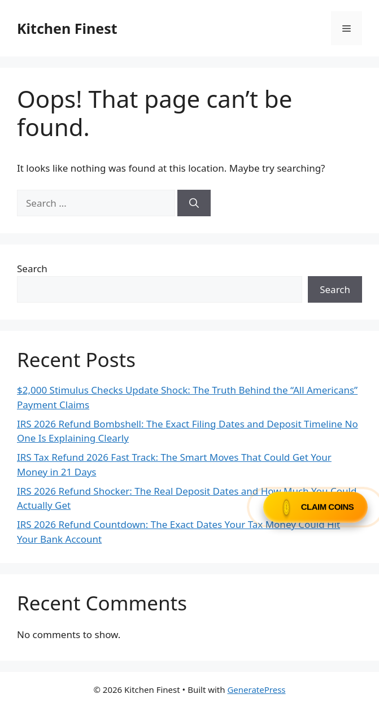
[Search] (194, 203)
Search (32, 268)
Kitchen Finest (67, 28)
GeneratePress (256, 689)
